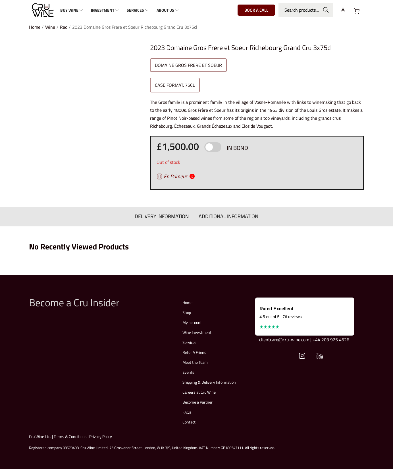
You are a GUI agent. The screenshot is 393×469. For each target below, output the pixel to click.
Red (63, 27)
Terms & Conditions (70, 436)
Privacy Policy (100, 436)
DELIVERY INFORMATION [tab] (162, 216)
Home (34, 27)
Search (325, 10)
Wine (50, 27)
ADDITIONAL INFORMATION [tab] (228, 216)
